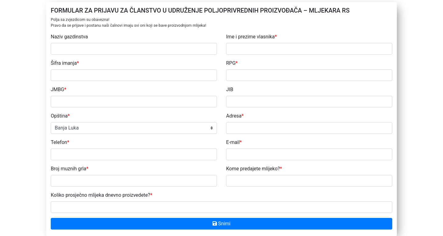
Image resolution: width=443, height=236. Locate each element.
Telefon (60, 142)
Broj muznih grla (69, 169)
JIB (229, 89)
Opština (60, 116)
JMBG (58, 89)
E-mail (234, 142)
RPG (232, 63)
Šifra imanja (65, 63)
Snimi (221, 223)
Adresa (235, 116)
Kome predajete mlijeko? (254, 169)
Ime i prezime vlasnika (251, 37)
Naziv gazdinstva (69, 37)
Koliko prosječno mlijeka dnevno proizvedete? (101, 195)
